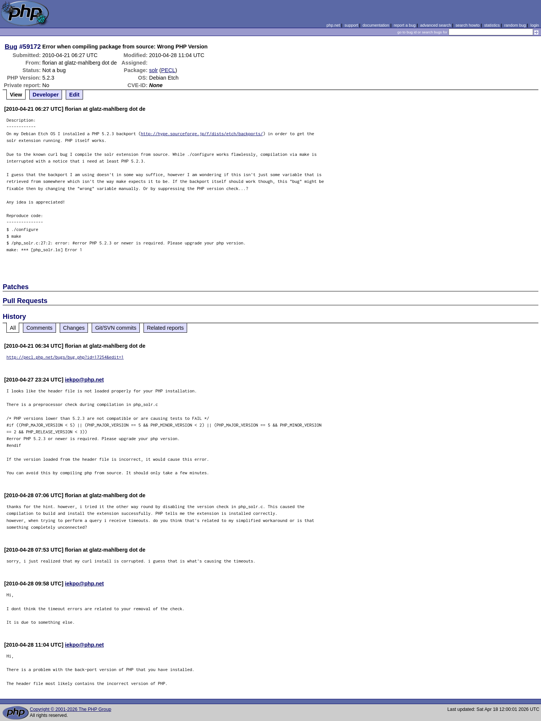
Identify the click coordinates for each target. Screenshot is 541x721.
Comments (39, 328)
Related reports (165, 328)
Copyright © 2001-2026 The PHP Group (70, 709)
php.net (333, 25)
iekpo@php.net (84, 380)
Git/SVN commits (115, 328)
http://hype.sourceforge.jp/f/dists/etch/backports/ (202, 133)
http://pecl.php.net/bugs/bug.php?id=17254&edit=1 (65, 356)
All (13, 328)
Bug (11, 46)
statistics (492, 25)
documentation (376, 25)
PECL (168, 70)
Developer (46, 95)
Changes (74, 328)
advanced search (435, 25)
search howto (467, 25)
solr (153, 70)
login (534, 25)
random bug (515, 25)
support (351, 25)
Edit (74, 95)
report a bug (405, 25)
